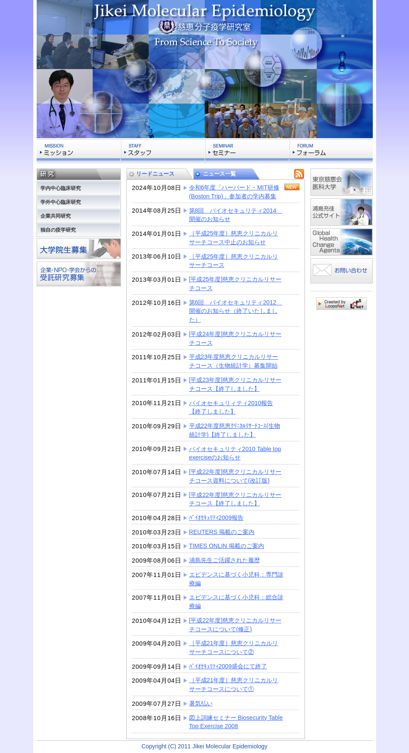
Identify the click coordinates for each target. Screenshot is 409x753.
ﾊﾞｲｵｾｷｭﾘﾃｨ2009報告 (216, 517)
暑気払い (201, 703)
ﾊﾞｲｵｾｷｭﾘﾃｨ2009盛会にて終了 (228, 666)
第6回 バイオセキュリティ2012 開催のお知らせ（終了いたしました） (235, 311)
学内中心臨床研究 (60, 188)
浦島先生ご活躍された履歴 (224, 560)
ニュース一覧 (219, 174)
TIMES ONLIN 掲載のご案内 (227, 545)
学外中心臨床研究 (60, 202)
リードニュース (155, 174)
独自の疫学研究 (58, 230)
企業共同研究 (55, 216)
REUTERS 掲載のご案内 (222, 532)
